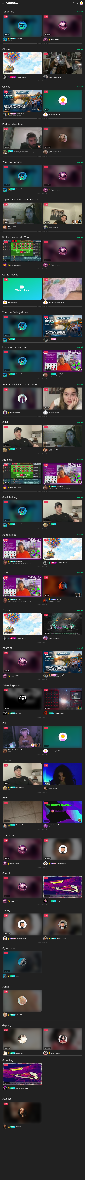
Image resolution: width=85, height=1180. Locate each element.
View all (80, 12)
